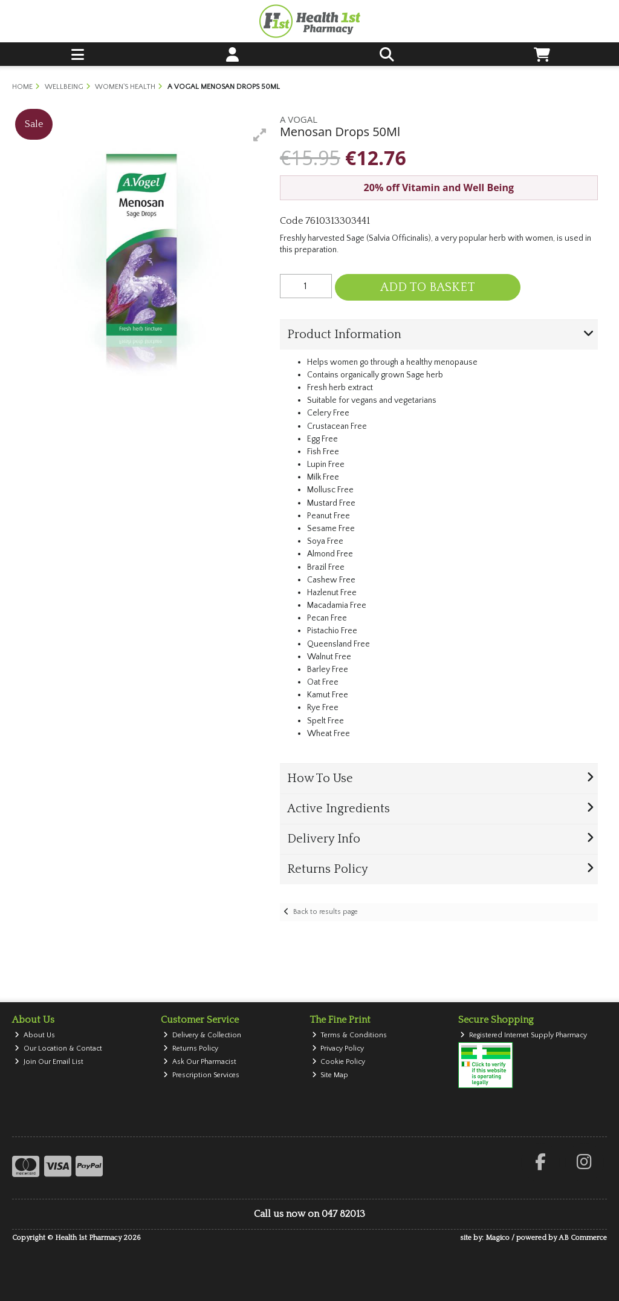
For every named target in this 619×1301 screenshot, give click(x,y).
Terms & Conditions (349, 1035)
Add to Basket (427, 287)
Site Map (330, 1075)
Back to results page (325, 912)
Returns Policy (190, 1048)
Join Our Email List (49, 1062)
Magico (497, 1238)
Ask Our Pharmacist (199, 1062)
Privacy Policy (338, 1048)
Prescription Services (201, 1075)
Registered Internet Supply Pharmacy (523, 1035)
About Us (35, 1035)
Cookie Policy (339, 1062)
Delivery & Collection (202, 1035)
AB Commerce (583, 1238)
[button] (260, 135)
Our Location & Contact (58, 1048)
